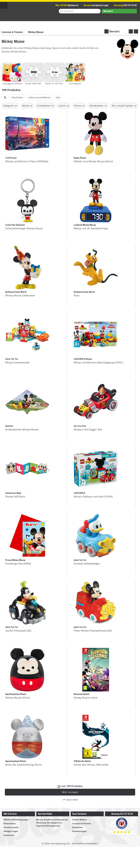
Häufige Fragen (11, 831)
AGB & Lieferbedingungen (16, 819)
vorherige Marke (131, 31)
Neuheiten (77, 827)
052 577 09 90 (130, 5)
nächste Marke (136, 31)
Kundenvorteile (11, 827)
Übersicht (114, 31)
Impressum (9, 835)
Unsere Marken (79, 819)
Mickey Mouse (36, 32)
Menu (3, 5)
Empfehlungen (79, 831)
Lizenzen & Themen (12, 32)
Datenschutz (10, 823)
